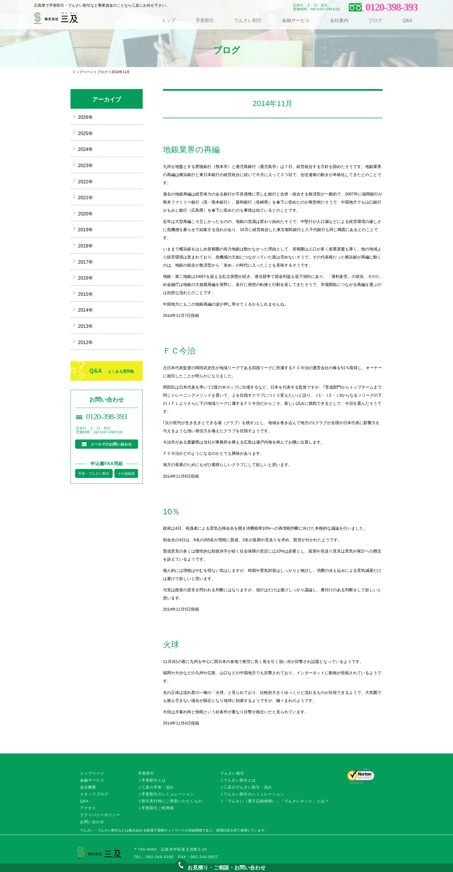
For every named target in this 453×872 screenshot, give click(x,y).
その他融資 (126, 474)
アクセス (88, 808)
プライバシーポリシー (100, 815)
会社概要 (88, 787)
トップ (168, 20)
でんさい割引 (248, 20)
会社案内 (339, 20)
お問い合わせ (92, 822)
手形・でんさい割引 (93, 474)
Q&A (407, 20)
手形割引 (205, 20)
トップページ (82, 72)
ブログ (375, 20)
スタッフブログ (94, 794)
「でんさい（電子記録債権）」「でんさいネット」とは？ (276, 801)
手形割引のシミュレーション (168, 794)
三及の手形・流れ (158, 787)
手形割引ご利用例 (158, 808)
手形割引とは (154, 780)
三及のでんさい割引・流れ (248, 787)
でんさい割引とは (240, 780)
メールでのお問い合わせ (111, 444)
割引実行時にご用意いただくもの (172, 801)
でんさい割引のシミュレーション (254, 794)
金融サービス (296, 20)
